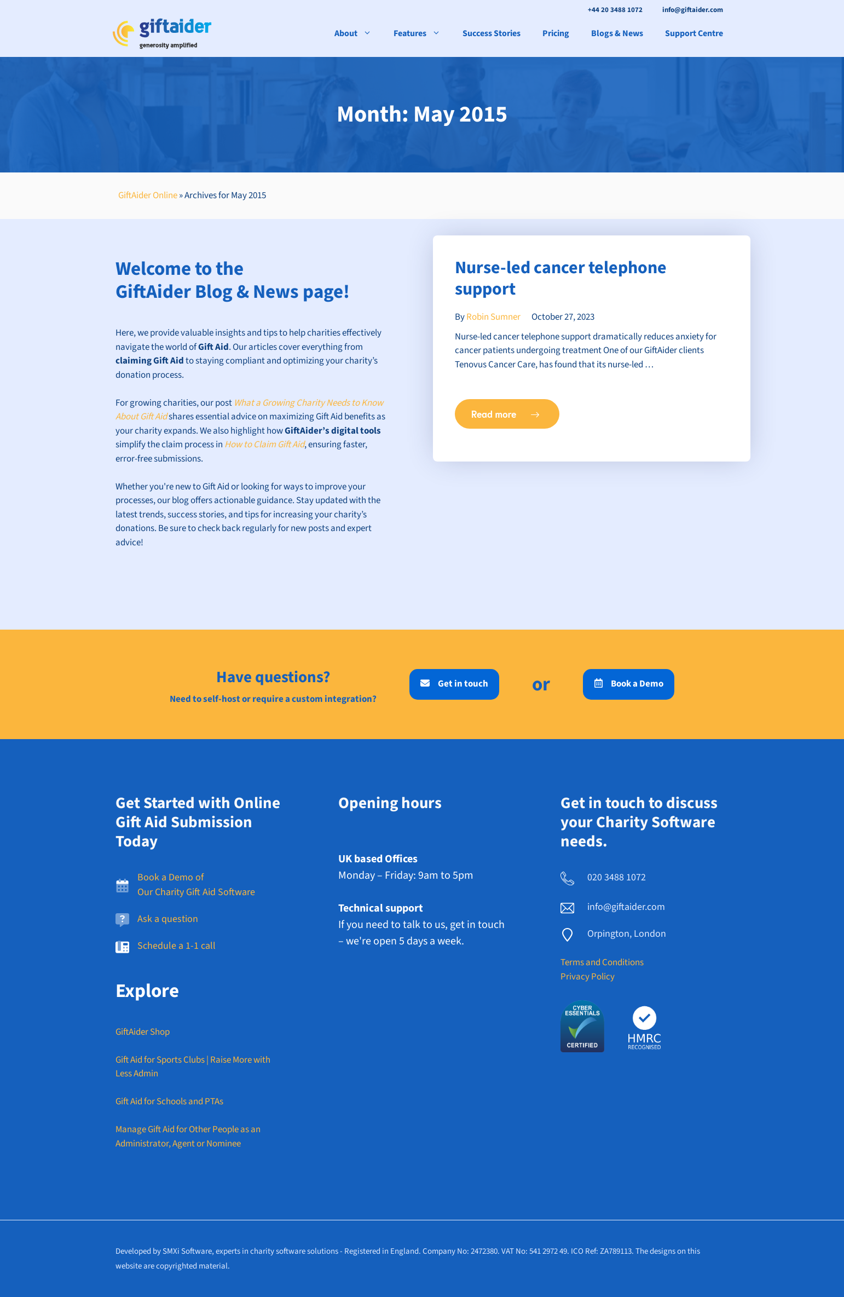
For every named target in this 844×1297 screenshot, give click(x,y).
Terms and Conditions (602, 962)
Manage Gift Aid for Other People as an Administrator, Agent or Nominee (188, 1136)
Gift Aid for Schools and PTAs (169, 1101)
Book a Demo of (170, 877)
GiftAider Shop (142, 1032)
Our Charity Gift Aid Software (196, 892)
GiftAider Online (147, 195)
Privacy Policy (587, 976)
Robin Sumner (493, 317)
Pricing (555, 33)
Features (423, 33)
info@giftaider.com (692, 10)
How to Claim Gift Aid (264, 444)
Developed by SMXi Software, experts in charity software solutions (226, 1251)
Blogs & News (617, 33)
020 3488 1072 (616, 877)
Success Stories (492, 33)
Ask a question (167, 919)
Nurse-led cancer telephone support (561, 278)
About (358, 33)
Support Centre (694, 33)
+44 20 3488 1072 (615, 10)
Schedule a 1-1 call (176, 946)
